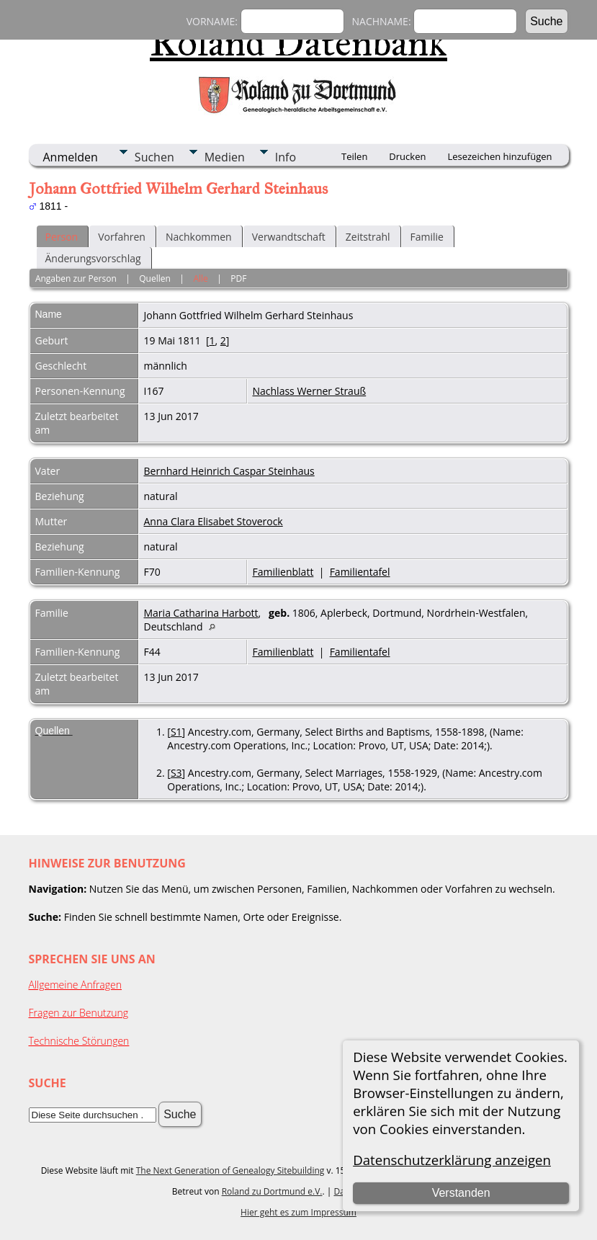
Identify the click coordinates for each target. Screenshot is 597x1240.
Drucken (407, 156)
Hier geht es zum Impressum (298, 1212)
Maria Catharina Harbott (201, 613)
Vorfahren (121, 237)
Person (61, 237)
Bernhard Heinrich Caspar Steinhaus (229, 471)
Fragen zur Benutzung (79, 1013)
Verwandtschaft (289, 237)
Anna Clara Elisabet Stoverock (213, 521)
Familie (427, 237)
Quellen (155, 278)
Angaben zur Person (76, 278)
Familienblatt (283, 572)
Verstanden (461, 1193)
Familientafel (360, 572)
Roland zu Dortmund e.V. (272, 1191)
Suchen (154, 157)
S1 (176, 732)
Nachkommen (199, 237)
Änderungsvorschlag (93, 258)
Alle (200, 278)
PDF (238, 278)
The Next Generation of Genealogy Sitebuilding (230, 1170)
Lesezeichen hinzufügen (499, 156)
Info (285, 157)
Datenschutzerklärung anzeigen (452, 1160)
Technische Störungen (79, 1041)
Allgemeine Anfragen (75, 984)
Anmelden (70, 157)
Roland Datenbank (298, 42)
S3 (176, 773)
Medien (225, 157)
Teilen (354, 156)
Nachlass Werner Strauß (310, 391)
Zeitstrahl (368, 237)
